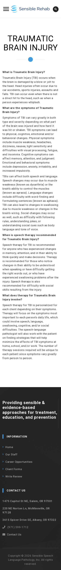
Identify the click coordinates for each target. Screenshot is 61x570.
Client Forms (13, 469)
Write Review (13, 476)
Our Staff (11, 454)
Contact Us (14, 534)
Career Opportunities (18, 461)
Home (9, 447)
